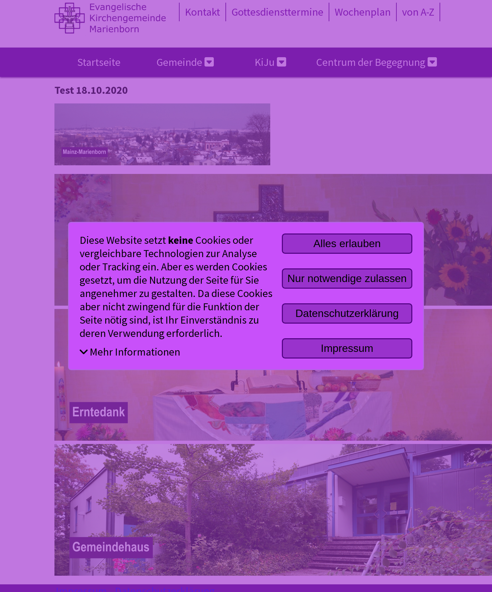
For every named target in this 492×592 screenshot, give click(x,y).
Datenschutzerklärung (347, 313)
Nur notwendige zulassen (347, 278)
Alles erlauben (347, 243)
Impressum (347, 348)
